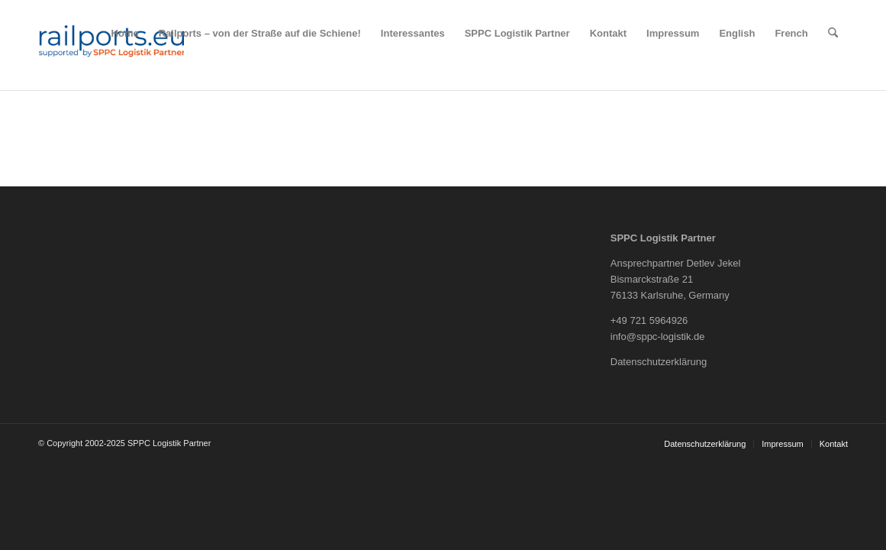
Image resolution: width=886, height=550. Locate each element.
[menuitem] (125, 33)
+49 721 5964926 (649, 320)
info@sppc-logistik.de (658, 336)
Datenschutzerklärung (659, 361)
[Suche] (833, 33)
